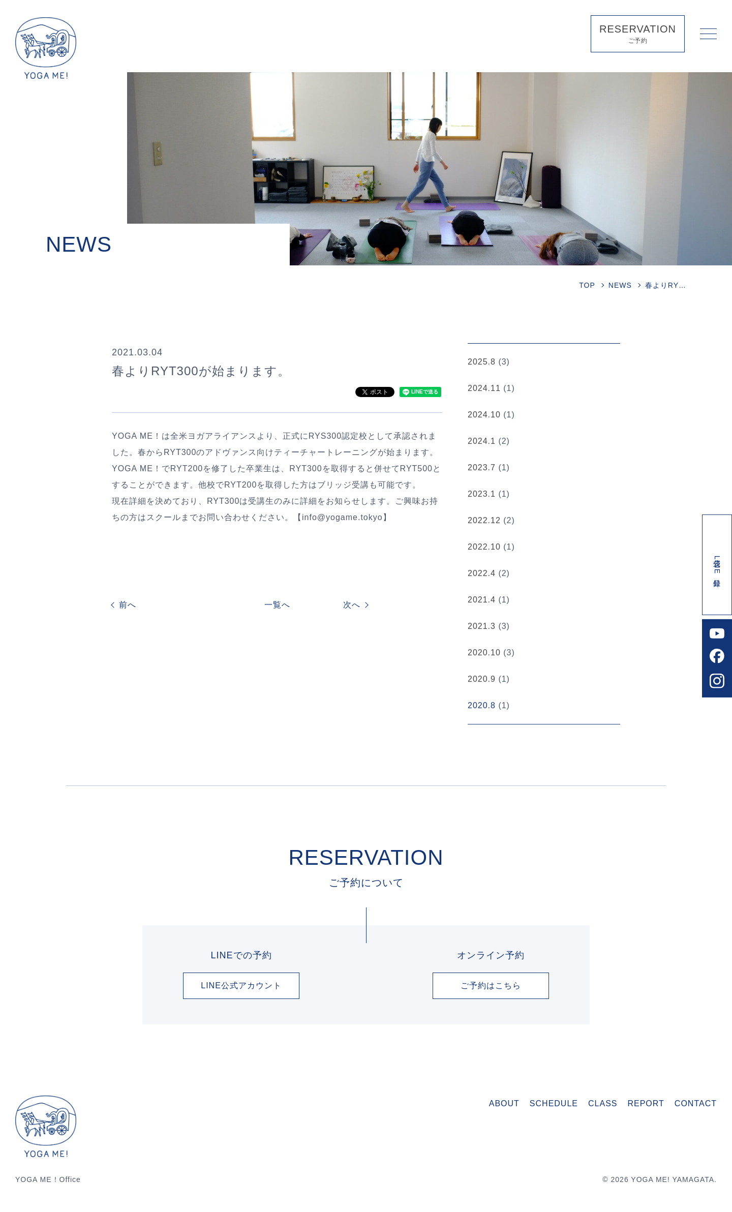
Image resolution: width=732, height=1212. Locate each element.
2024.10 (484, 415)
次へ (351, 604)
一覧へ (277, 604)
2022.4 (482, 574)
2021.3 (482, 627)
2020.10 (484, 653)
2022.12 (484, 521)
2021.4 (482, 600)
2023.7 (482, 468)
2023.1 (482, 495)
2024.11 (484, 389)
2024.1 (482, 442)
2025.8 (482, 362)
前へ (127, 604)
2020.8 (482, 706)
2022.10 (484, 547)
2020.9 (482, 680)
